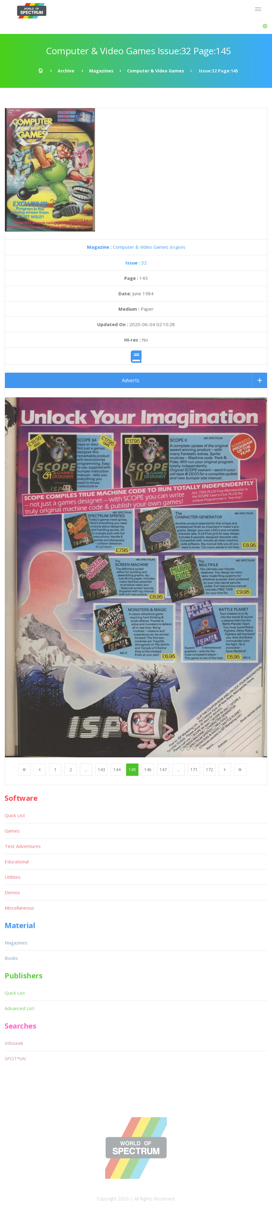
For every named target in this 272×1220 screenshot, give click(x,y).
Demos (12, 892)
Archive (66, 71)
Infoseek (14, 1043)
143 (101, 769)
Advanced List (19, 1008)
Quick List (15, 815)
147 (163, 769)
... (85, 769)
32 (136, 263)
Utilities (13, 877)
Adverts (130, 380)
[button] (265, 26)
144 (117, 769)
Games (12, 831)
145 (132, 769)
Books (11, 958)
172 (209, 769)
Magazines (101, 71)
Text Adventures (23, 846)
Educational (17, 861)
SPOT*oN (15, 1058)
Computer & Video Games (155, 71)
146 (147, 769)
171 (194, 769)
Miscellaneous (19, 908)
